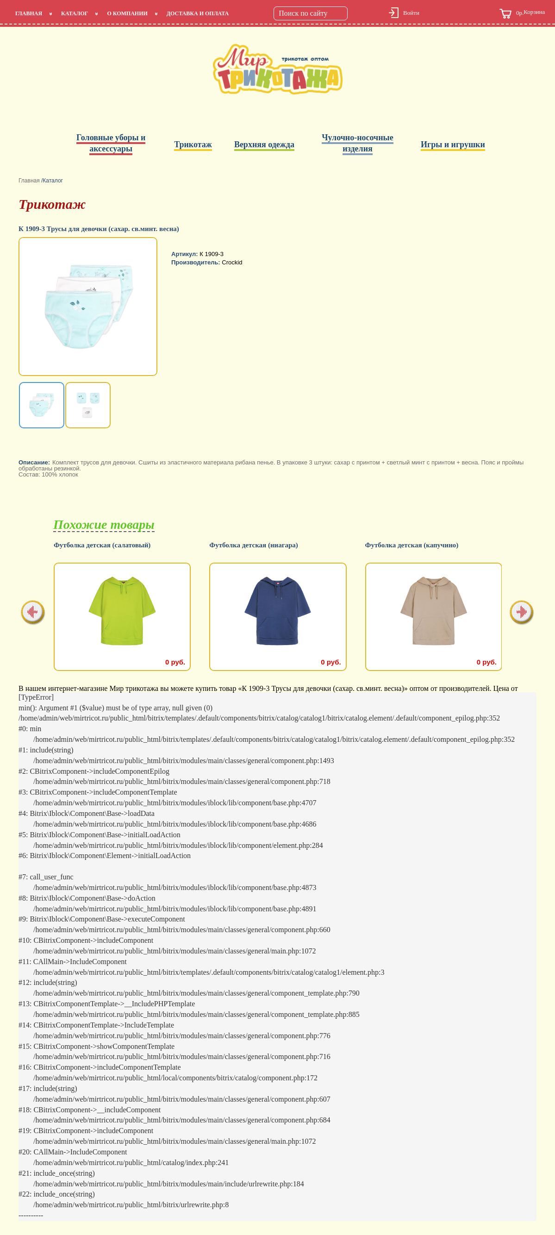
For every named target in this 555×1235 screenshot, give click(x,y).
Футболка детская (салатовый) (102, 545)
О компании (127, 13)
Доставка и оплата (198, 13)
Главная (28, 13)
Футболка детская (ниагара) (253, 545)
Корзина (522, 14)
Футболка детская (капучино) (412, 545)
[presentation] (33, 613)
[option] (88, 307)
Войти (411, 12)
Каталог (74, 13)
